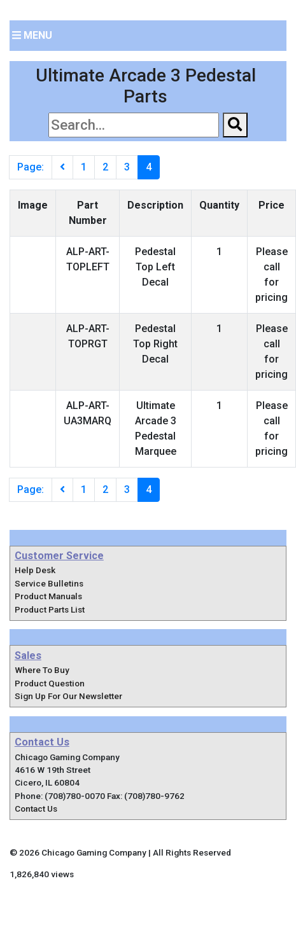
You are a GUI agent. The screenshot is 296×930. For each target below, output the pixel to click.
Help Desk (35, 570)
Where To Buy (42, 670)
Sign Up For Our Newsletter (68, 696)
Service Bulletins (49, 583)
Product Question (50, 683)
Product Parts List (50, 609)
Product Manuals (48, 596)
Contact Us (36, 808)
